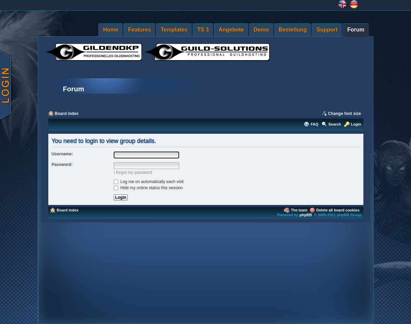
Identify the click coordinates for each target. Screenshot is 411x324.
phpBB (306, 215)
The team (299, 210)
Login (356, 124)
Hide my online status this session (148, 187)
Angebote (231, 30)
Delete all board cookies (338, 210)
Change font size (344, 113)
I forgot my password (133, 172)
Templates (174, 30)
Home (110, 30)
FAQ (315, 124)
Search (334, 124)
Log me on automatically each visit (149, 181)
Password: (62, 164)
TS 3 (203, 30)
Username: (62, 154)
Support (326, 30)
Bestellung (293, 30)
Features (139, 30)
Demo (261, 30)
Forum (355, 30)
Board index (66, 113)
